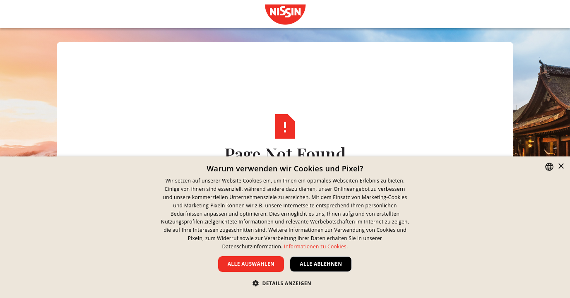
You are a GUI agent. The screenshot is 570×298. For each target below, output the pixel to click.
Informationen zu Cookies (315, 246)
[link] (285, 14)
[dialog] (285, 227)
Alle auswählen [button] (251, 263)
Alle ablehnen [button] (321, 263)
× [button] (561, 166)
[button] (285, 283)
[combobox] (549, 167)
